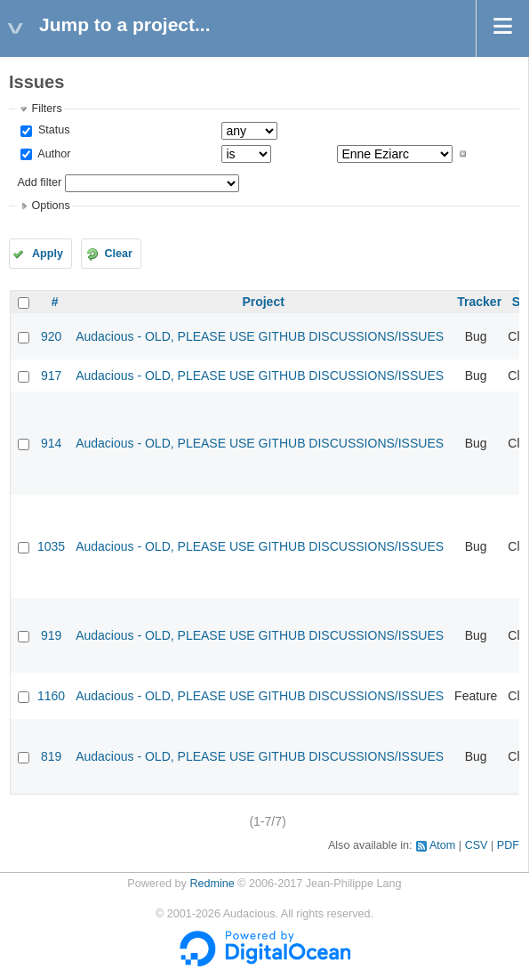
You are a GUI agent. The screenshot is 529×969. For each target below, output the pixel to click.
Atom (442, 845)
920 (51, 336)
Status (52, 130)
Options (50, 205)
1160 (51, 696)
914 (51, 443)
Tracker (479, 302)
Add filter (39, 182)
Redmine (211, 883)
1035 (51, 546)
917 (51, 375)
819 (51, 756)
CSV (476, 845)
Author (52, 154)
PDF (508, 845)
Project (263, 302)
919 (51, 635)
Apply (47, 253)
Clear (118, 253)
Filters (46, 108)
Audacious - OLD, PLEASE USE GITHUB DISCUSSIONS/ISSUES (260, 336)
